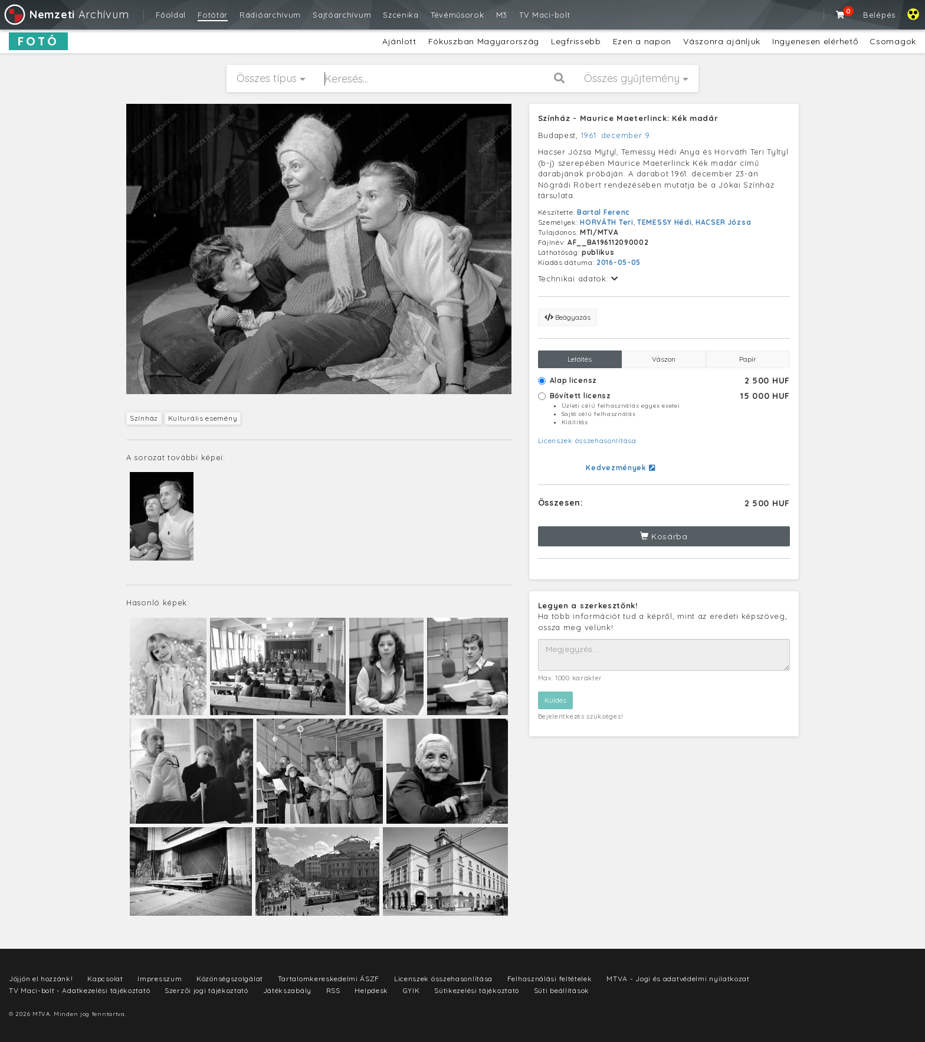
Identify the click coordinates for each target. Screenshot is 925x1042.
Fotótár (213, 14)
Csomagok (893, 41)
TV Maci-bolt (544, 14)
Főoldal (171, 14)
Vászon (663, 359)
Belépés (879, 14)
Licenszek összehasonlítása (587, 440)
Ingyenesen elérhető (815, 41)
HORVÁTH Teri (606, 222)
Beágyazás (567, 317)
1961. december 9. (616, 135)
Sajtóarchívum (342, 14)
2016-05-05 (618, 262)
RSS (333, 990)
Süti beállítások (561, 990)
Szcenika (401, 14)
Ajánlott (399, 41)
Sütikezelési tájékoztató (476, 990)
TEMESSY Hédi (664, 222)
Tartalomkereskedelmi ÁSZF (329, 978)
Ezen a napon (642, 41)
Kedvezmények (620, 467)
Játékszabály (287, 990)
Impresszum (159, 978)
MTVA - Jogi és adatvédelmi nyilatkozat (678, 978)
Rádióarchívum (270, 14)
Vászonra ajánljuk (721, 41)
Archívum (66, 14)
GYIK (411, 990)
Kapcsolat (105, 978)
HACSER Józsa (723, 222)
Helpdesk (371, 990)
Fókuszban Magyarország (483, 41)
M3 (501, 14)
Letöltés (580, 359)
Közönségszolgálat (229, 978)
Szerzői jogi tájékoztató (206, 990)
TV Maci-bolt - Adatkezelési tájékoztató (79, 990)
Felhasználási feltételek (549, 978)
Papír (747, 359)
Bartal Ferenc (603, 212)
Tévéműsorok (457, 14)
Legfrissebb (576, 41)
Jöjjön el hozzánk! (41, 978)
